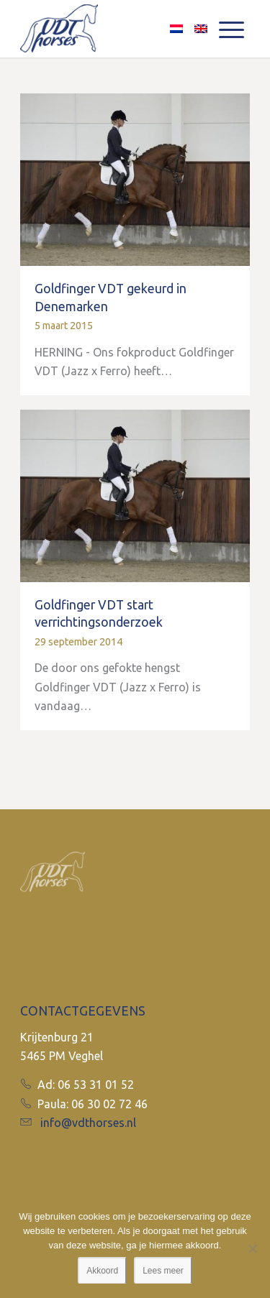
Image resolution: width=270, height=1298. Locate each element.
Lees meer (163, 1271)
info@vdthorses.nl (88, 1122)
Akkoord (102, 1271)
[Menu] (231, 28)
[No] (252, 1248)
